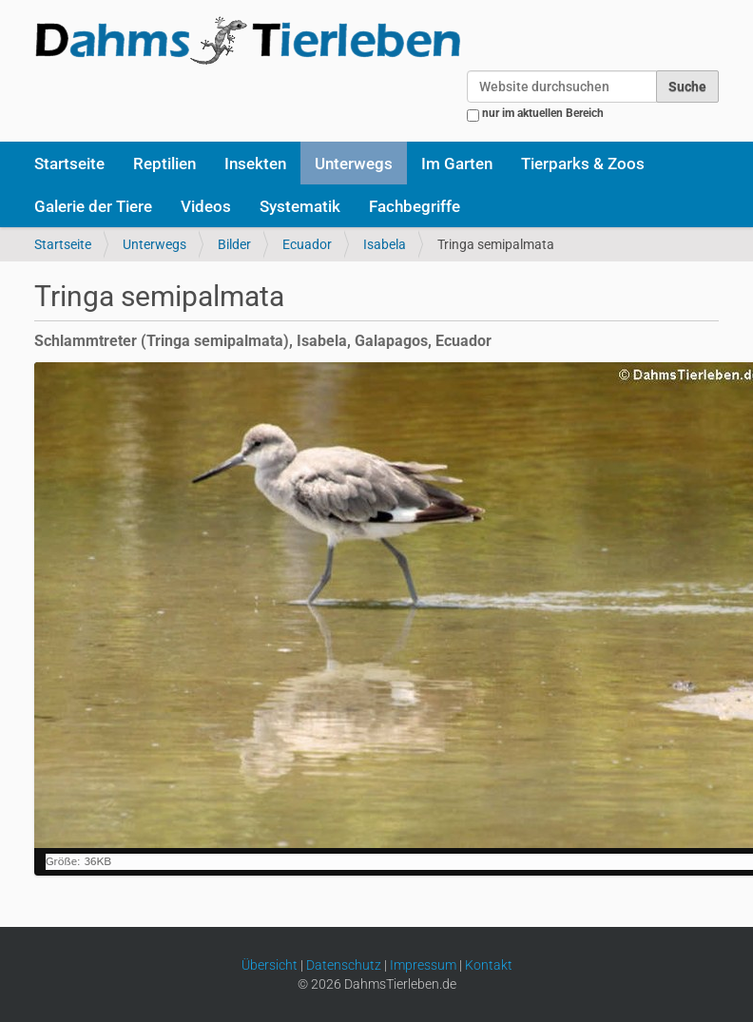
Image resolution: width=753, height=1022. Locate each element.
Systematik (300, 206)
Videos (206, 206)
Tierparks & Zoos (583, 163)
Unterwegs (354, 163)
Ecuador (307, 244)
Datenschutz (343, 965)
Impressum (423, 965)
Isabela (384, 244)
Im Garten (456, 163)
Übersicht (269, 965)
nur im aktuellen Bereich (543, 113)
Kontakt (488, 965)
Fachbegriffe (414, 206)
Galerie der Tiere (93, 206)
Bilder (234, 244)
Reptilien (164, 163)
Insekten (255, 163)
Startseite (69, 163)
